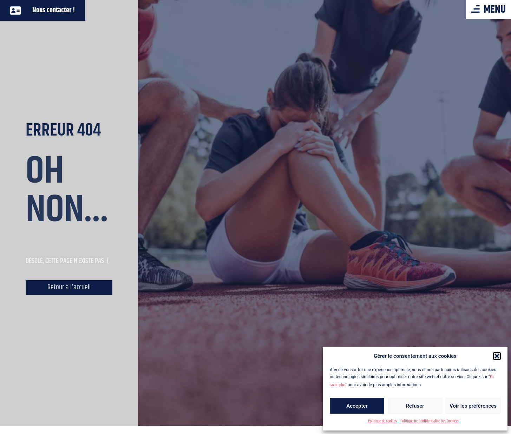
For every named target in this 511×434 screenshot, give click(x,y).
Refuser (415, 406)
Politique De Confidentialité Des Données (429, 421)
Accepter (356, 406)
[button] (496, 356)
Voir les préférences (473, 406)
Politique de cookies (382, 421)
